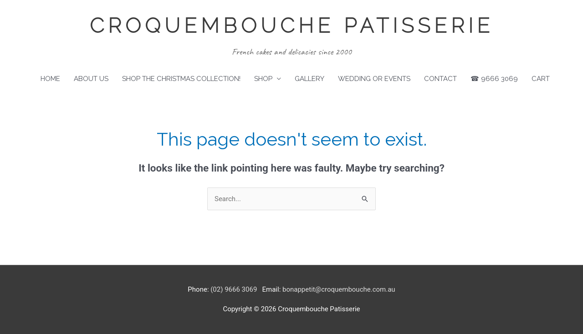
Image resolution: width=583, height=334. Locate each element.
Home (50, 79)
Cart (541, 79)
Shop (263, 79)
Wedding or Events (374, 79)
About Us (91, 79)
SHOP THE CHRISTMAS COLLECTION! (181, 79)
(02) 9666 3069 (233, 289)
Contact (440, 79)
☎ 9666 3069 (494, 79)
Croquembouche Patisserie (292, 26)
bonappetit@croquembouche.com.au (338, 289)
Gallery (309, 79)
